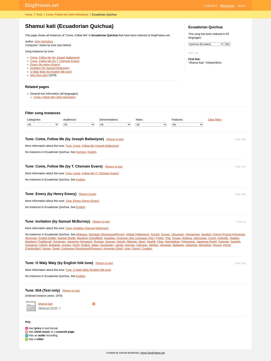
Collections (210, 5)
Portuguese (188, 241)
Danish (121, 241)
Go (227, 44)
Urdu (127, 248)
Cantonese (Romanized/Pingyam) (81, 248)
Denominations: (114, 122)
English (91, 152)
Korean (165, 234)
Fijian (160, 241)
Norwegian (106, 245)
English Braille (47, 238)
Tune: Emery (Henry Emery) (82, 200)
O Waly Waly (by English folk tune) (51, 71)
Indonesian (200, 238)
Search (241, 5)
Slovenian (31, 238)
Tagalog (234, 238)
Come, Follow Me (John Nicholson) (67, 14)
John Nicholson (44, 41)
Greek (56, 248)
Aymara (66, 245)
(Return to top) (115, 139)
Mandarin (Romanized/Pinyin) (106, 234)
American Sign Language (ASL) (136, 238)
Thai (167, 238)
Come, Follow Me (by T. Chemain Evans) (54, 61)
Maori (142, 241)
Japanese (191, 245)
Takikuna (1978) (48, 308)
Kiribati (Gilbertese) (137, 234)
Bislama (187, 238)
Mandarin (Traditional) (38, 241)
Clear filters (215, 119)
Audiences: (78, 122)
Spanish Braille (66, 238)
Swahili (151, 241)
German (81, 152)
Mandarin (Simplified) (90, 238)
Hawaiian (109, 238)
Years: (151, 122)
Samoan (110, 241)
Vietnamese (192, 234)
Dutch (76, 245)
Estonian (223, 241)
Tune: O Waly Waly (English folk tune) (88, 269)
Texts (39, 14)
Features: (187, 122)
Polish (160, 238)
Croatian (147, 248)
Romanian (59, 241)
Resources (227, 5)
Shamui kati (45, 303)
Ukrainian (165, 245)
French (136, 248)
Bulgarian (54, 245)
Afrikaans (81, 234)
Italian (95, 245)
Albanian (132, 241)
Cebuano (141, 245)
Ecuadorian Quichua (104, 14)
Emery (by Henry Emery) (45, 64)
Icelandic (222, 238)
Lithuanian (177, 234)
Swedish (206, 234)
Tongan (176, 238)
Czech (212, 238)
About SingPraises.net (153, 353)
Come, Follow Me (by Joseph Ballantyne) (55, 57)
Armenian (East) (113, 248)
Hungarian (31, 245)
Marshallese (172, 241)
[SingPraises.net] (42, 6)
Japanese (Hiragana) (79, 241)
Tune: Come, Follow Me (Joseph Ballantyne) (92, 145)
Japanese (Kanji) (207, 241)
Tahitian (153, 245)
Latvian (119, 245)
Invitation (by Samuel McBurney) (49, 68)
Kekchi (43, 245)
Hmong (217, 245)
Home (28, 14)
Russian (99, 241)
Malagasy (178, 245)
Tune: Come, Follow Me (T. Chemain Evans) (92, 173)
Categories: (42, 122)
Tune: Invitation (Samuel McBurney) (87, 228)
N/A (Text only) (39, 75)
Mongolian (205, 245)
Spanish (235, 241)
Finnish (155, 234)
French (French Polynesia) (229, 234)
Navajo (46, 248)
